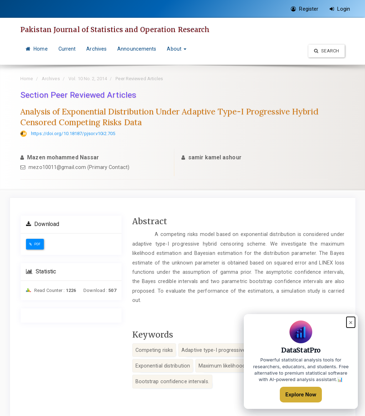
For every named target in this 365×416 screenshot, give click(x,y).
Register (304, 9)
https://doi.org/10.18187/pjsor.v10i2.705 (73, 133)
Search (326, 50)
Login (340, 9)
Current (67, 49)
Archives (96, 49)
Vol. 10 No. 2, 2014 (87, 78)
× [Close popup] (351, 322)
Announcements (136, 49)
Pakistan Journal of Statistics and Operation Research (115, 29)
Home (37, 49)
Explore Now (301, 394)
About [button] (176, 49)
